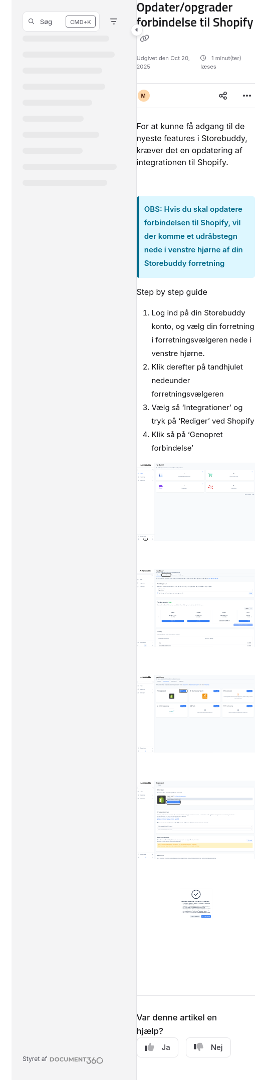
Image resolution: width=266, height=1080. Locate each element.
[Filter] (114, 22)
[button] (61, 22)
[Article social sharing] (223, 96)
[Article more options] (247, 96)
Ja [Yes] (157, 1047)
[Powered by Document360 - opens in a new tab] (63, 1058)
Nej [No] (208, 1047)
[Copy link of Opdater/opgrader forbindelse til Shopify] (145, 39)
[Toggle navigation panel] (137, 30)
